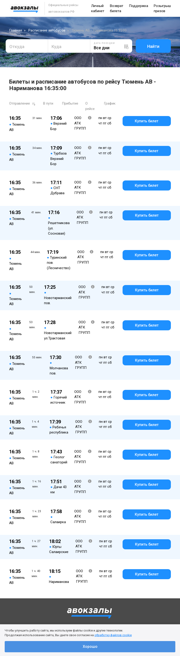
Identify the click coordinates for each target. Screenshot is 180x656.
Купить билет (146, 121)
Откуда (16, 46)
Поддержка (138, 6)
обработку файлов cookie (113, 635)
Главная (15, 30)
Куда (56, 46)
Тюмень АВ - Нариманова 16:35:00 (99, 30)
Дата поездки (104, 43)
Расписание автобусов (46, 30)
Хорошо (90, 646)
